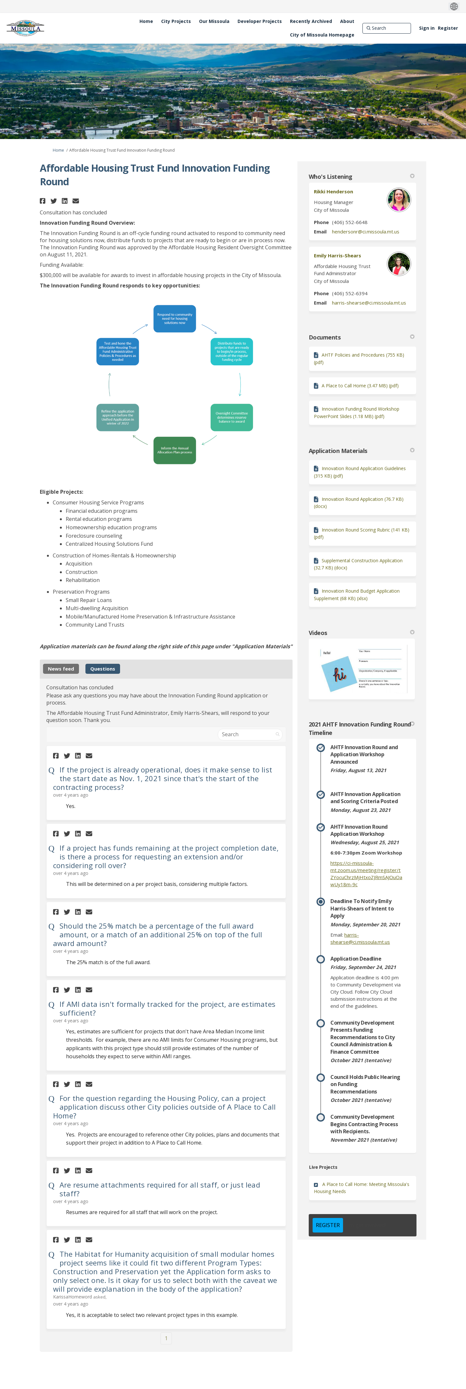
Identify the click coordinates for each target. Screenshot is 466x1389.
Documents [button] (362, 337)
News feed (61, 668)
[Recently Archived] (311, 21)
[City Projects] (176, 21)
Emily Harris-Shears (337, 255)
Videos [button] (362, 633)
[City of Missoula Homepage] (322, 35)
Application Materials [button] (362, 451)
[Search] (386, 28)
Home (58, 150)
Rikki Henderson (333, 191)
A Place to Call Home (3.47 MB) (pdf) (360, 385)
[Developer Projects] (259, 21)
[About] (347, 21)
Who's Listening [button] (362, 176)
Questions (102, 668)
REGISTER (328, 1225)
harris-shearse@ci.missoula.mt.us (369, 302)
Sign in (427, 28)
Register (448, 28)
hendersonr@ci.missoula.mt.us (365, 231)
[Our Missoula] (214, 21)
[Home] (146, 21)
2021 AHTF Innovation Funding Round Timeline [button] (362, 728)
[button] (43, 201)
